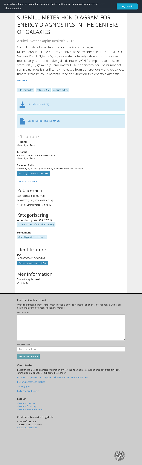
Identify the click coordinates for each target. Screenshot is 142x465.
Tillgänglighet (23, 386)
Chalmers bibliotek (26, 403)
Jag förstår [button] (127, 6)
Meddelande (23, 312)
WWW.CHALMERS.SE (27, 427)
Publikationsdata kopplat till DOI (32, 263)
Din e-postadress (25, 344)
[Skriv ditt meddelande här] (71, 327)
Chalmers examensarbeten (30, 409)
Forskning (23, 173)
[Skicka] (28, 356)
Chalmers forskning (26, 406)
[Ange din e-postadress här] (71, 349)
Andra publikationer (39, 173)
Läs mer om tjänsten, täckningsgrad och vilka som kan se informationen (52, 377)
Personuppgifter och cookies (31, 381)
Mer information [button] (13, 8)
